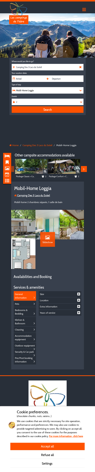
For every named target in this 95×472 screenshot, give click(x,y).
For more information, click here (66, 436)
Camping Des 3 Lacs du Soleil (32, 195)
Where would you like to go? (23, 61)
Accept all (47, 446)
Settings (47, 463)
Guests (14, 96)
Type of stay (16, 84)
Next (84, 169)
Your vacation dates (19, 73)
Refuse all (47, 455)
